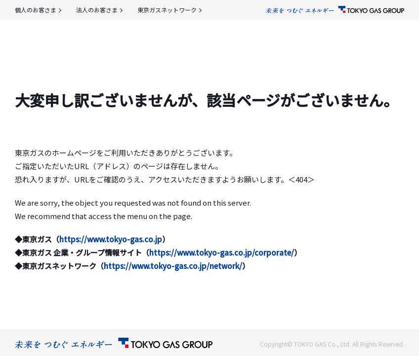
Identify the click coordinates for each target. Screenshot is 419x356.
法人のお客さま (97, 9)
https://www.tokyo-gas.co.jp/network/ (173, 266)
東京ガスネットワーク (167, 9)
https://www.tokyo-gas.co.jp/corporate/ (221, 252)
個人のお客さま (35, 9)
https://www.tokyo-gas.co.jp (110, 239)
